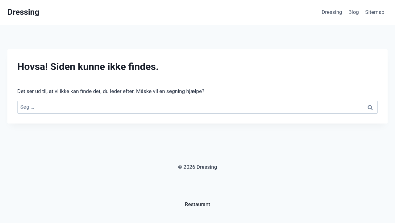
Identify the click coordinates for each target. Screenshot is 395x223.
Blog (353, 12)
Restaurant (197, 204)
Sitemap (375, 12)
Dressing (332, 12)
